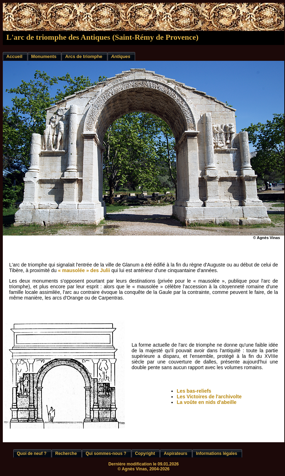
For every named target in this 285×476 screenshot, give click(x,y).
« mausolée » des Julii (84, 270)
